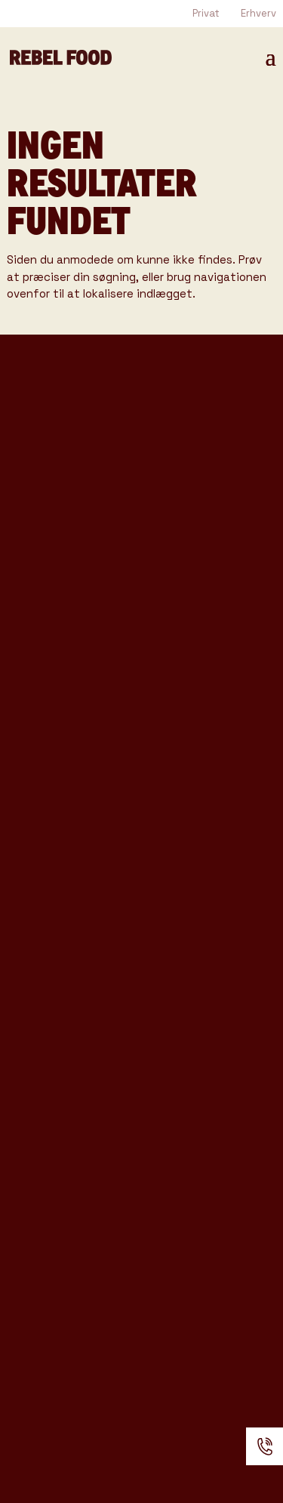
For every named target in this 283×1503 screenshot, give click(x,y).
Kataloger (46, 1111)
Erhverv (258, 13)
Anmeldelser (56, 1250)
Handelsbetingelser (86, 1275)
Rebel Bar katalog (69, 605)
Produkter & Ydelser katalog (104, 628)
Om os (31, 1174)
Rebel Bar (45, 946)
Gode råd (42, 1085)
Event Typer (55, 1009)
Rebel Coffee (58, 920)
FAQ (21, 1225)
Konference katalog (76, 652)
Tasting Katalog (61, 558)
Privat (206, 13)
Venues (36, 1034)
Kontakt (39, 1200)
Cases (31, 1060)
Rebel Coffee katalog (80, 581)
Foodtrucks (52, 895)
